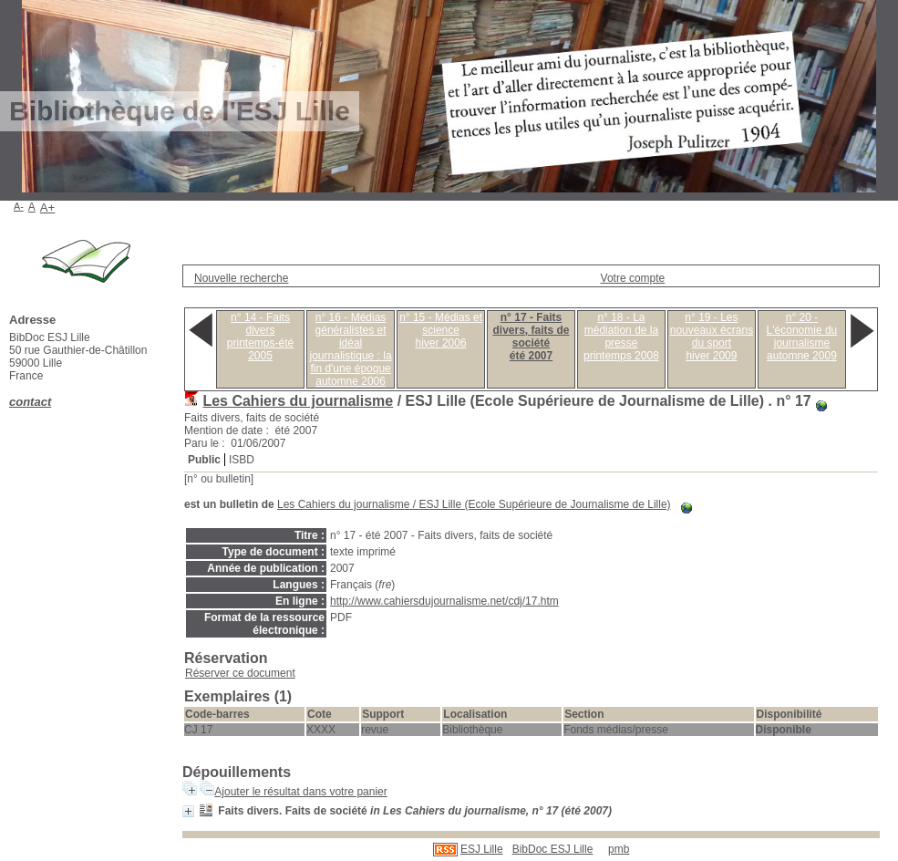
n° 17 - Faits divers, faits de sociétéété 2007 (530, 336)
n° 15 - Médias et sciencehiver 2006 (440, 330)
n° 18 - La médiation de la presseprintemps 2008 (621, 336)
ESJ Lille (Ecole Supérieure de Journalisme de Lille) (544, 504)
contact (30, 402)
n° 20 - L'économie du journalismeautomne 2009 (802, 336)
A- (19, 206)
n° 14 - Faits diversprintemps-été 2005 (260, 336)
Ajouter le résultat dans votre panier (300, 791)
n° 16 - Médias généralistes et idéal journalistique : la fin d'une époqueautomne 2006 (351, 349)
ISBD (241, 459)
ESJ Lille (481, 849)
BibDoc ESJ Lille (553, 849)
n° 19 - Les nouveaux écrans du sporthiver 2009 (711, 336)
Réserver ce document (240, 673)
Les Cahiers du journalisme (297, 401)
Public (204, 459)
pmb (618, 849)
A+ (48, 207)
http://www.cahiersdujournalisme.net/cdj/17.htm (444, 601)
